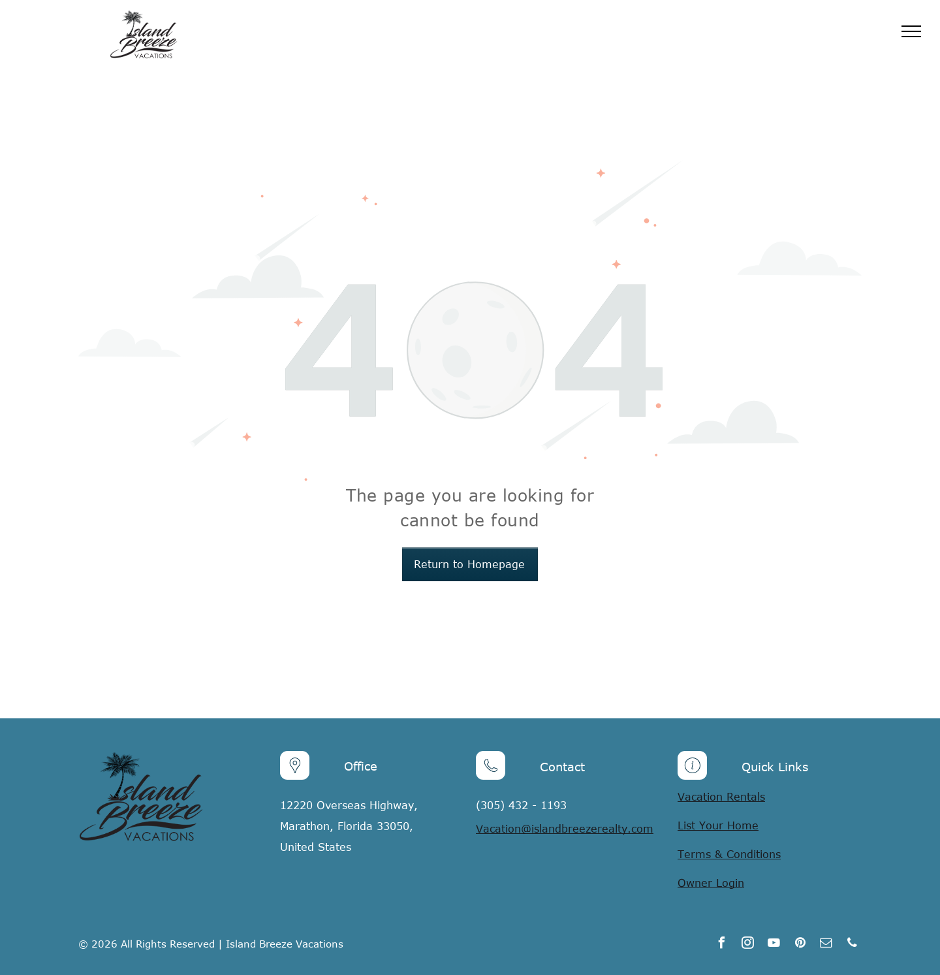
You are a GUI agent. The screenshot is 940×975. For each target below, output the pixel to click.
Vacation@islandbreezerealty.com (564, 829)
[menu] (911, 31)
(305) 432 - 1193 (521, 805)
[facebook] (722, 944)
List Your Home (718, 825)
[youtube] (774, 944)
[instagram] (748, 944)
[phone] (852, 944)
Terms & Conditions (729, 854)
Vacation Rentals (721, 797)
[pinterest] (800, 944)
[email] (826, 944)
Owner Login (711, 883)
